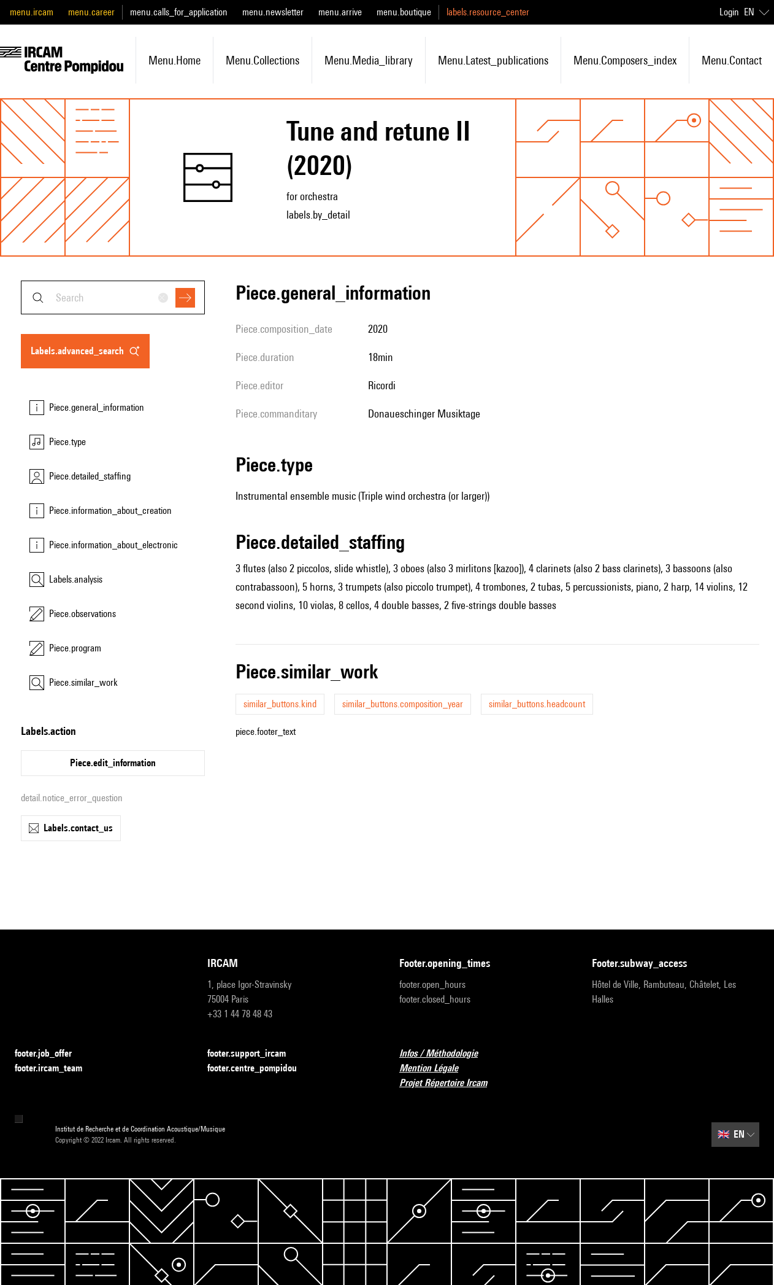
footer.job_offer (50, 1053)
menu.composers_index (624, 60)
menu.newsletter (273, 12)
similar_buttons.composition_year (402, 704)
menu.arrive (340, 12)
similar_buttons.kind (279, 704)
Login (729, 12)
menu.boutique (404, 12)
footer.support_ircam (254, 1053)
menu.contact (732, 60)
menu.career (91, 12)
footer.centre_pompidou (259, 1068)
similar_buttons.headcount (537, 704)
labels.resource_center (487, 12)
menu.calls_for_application (179, 12)
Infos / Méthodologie (445, 1053)
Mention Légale (436, 1068)
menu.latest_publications (493, 60)
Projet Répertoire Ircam (450, 1083)
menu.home (174, 60)
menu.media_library (368, 60)
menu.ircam (31, 12)
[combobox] (113, 297)
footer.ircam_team (56, 1068)
